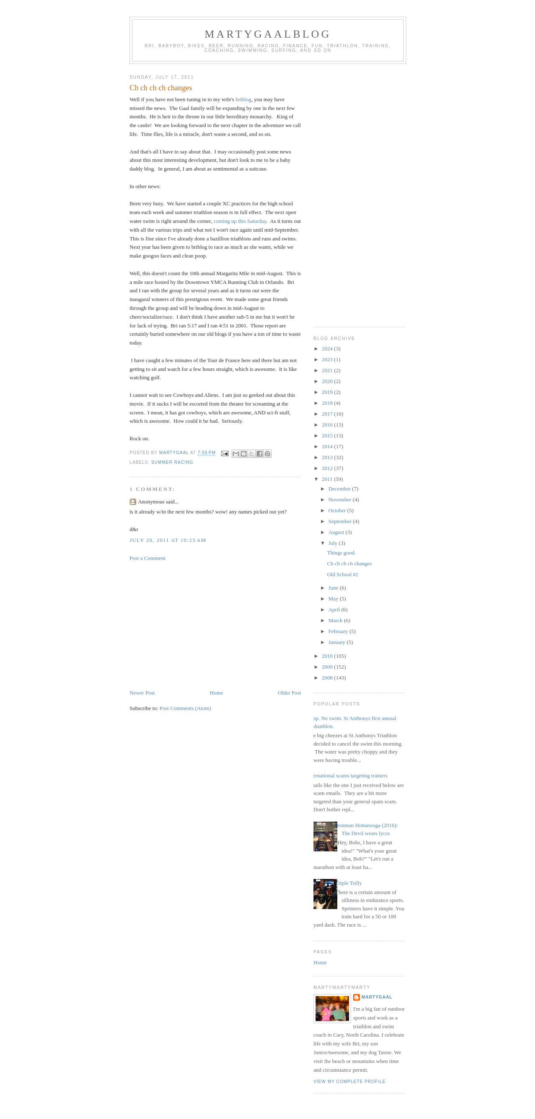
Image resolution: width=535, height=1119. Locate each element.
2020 (328, 381)
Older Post (289, 693)
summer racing (172, 462)
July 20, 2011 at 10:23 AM (168, 540)
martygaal (377, 997)
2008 (328, 677)
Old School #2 (342, 574)
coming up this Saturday (240, 221)
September (341, 521)
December (340, 488)
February (339, 631)
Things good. (341, 552)
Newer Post (142, 693)
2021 (328, 370)
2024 (328, 348)
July (334, 543)
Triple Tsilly (348, 883)
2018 (328, 403)
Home (216, 693)
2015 (328, 435)
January (338, 642)
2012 (328, 468)
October (338, 510)
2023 (328, 359)
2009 (328, 667)
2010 (328, 656)
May (334, 598)
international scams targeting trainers (347, 775)
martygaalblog (268, 34)
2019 (328, 392)
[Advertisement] (215, 625)
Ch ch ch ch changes (349, 563)
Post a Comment (148, 558)
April (335, 609)
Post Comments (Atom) (185, 708)
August (337, 532)
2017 (328, 414)
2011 (328, 479)
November (341, 499)
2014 (328, 446)
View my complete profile (349, 1081)
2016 (328, 425)
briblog (244, 99)
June (334, 588)
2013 (328, 457)
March (336, 620)
